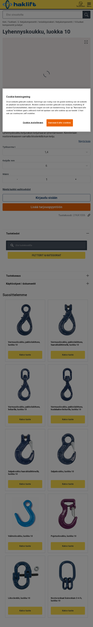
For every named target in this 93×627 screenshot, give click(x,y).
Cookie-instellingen (33, 122)
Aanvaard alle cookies (59, 122)
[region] (46, 110)
